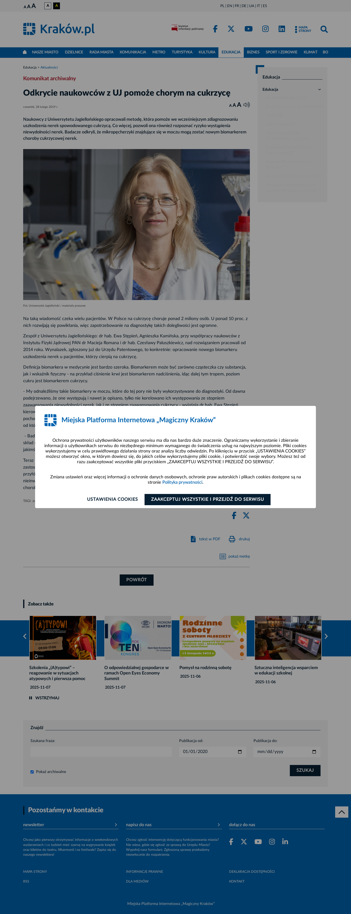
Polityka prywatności (182, 482)
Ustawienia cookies (112, 499)
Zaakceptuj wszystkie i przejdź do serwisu (207, 499)
